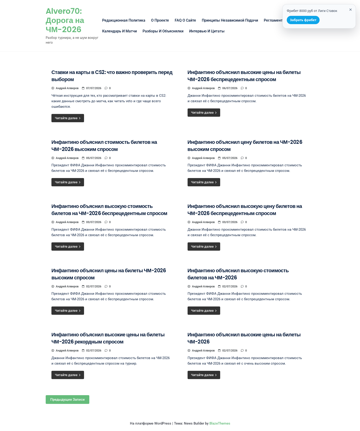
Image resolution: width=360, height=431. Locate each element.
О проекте (160, 20)
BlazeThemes (219, 423)
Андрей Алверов (65, 88)
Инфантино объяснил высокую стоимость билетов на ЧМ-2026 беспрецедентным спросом (109, 210)
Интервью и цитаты (207, 31)
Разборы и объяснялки (163, 31)
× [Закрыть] (350, 9)
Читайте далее (68, 118)
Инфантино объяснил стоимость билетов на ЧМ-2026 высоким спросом (104, 146)
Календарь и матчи (119, 31)
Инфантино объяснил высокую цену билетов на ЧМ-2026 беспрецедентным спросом (245, 210)
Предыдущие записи (67, 399)
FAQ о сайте (185, 20)
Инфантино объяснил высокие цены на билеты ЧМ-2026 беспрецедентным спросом (244, 76)
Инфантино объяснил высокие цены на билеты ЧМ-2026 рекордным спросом (108, 338)
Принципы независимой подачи (230, 20)
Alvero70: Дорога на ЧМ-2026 (65, 20)
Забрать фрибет (303, 20)
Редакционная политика (123, 20)
